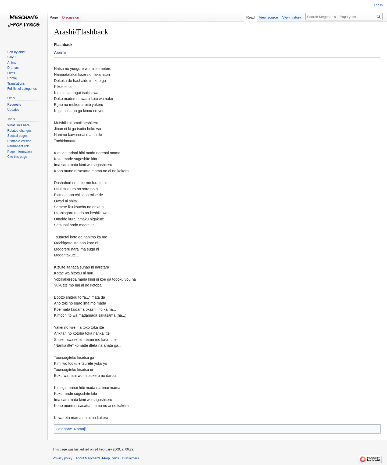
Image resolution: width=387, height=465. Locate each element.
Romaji (80, 429)
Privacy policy (62, 458)
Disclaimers (130, 458)
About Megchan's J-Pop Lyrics (97, 458)
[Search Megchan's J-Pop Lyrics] (344, 16)
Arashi (60, 52)
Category (63, 429)
